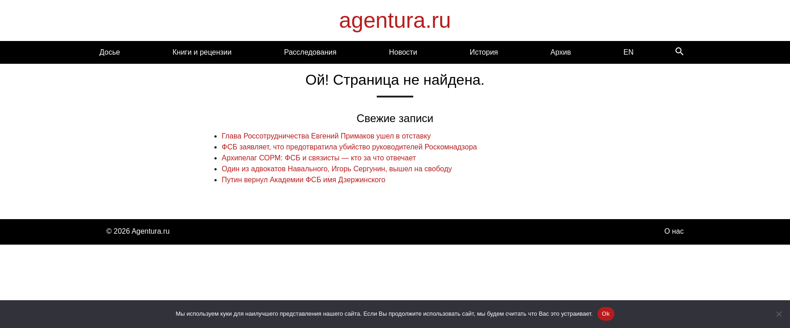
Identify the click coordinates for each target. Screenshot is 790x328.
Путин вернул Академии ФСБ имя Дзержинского (303, 180)
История (484, 52)
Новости (403, 52)
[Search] (680, 52)
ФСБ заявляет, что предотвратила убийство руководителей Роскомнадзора (349, 147)
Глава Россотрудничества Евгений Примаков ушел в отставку (326, 136)
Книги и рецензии (201, 52)
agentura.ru (395, 20)
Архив (561, 52)
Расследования (310, 52)
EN (629, 52)
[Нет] (778, 313)
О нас (674, 231)
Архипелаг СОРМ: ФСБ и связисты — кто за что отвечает (319, 158)
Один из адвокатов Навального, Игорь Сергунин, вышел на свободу (337, 169)
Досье (109, 52)
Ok (606, 313)
